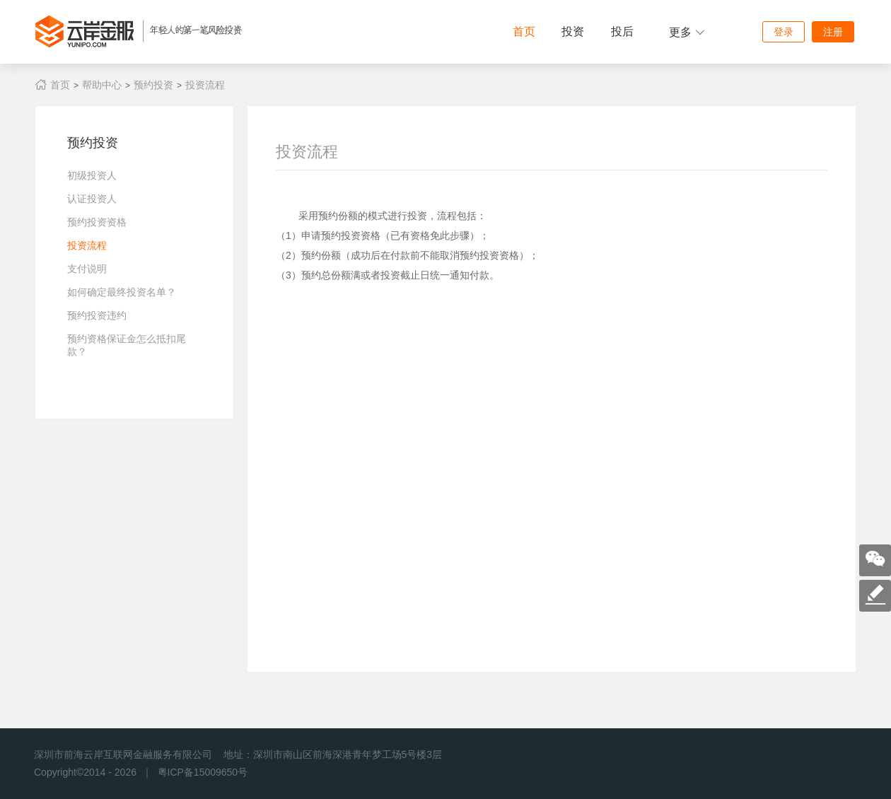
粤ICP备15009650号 (203, 772)
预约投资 (153, 85)
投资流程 (205, 85)
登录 (783, 31)
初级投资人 (92, 175)
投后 (622, 31)
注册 (833, 31)
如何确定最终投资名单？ (121, 292)
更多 (687, 32)
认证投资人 (92, 198)
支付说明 (87, 268)
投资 (572, 31)
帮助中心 (102, 85)
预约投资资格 (97, 222)
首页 (524, 31)
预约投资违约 (97, 315)
